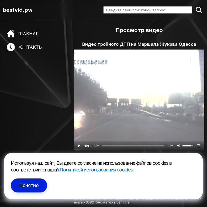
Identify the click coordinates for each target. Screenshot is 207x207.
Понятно (29, 185)
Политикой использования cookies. (96, 170)
